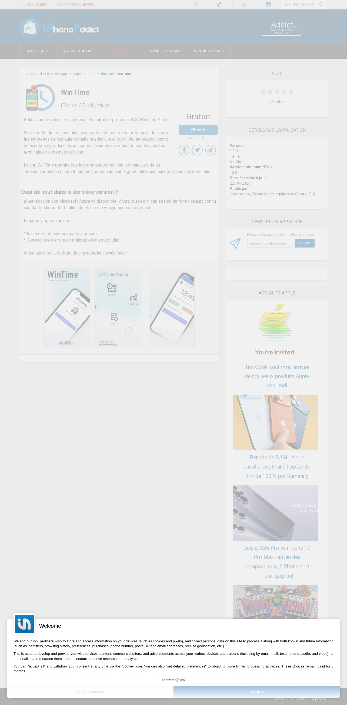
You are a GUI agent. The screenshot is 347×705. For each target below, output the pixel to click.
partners (47, 641)
